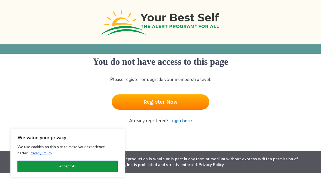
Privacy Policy (41, 153)
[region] (67, 153)
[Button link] (160, 102)
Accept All (68, 166)
